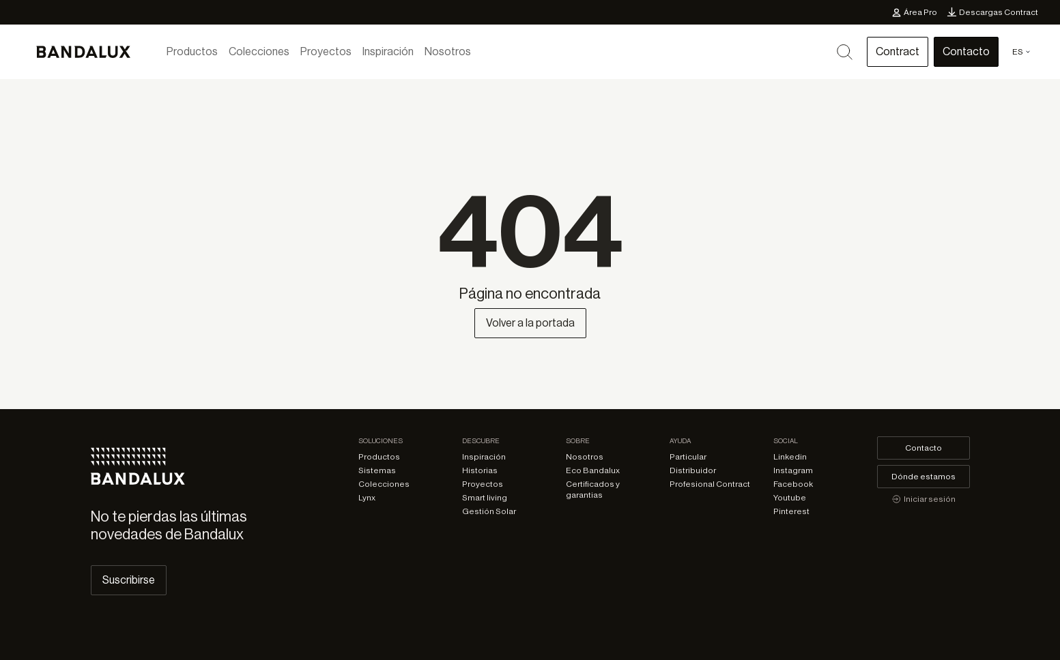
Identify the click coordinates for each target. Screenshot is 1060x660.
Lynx (366, 498)
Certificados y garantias (593, 489)
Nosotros (448, 51)
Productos (192, 51)
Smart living (484, 498)
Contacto (966, 51)
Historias (480, 470)
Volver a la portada (530, 323)
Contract (897, 51)
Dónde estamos (923, 476)
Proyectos (326, 51)
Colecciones (259, 51)
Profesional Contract (710, 484)
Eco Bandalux (593, 470)
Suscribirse (128, 580)
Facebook (793, 484)
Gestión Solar (489, 511)
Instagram (793, 470)
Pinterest (791, 511)
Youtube (789, 498)
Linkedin (790, 457)
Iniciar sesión (923, 499)
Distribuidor (693, 470)
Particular (688, 457)
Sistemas (377, 470)
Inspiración (388, 51)
